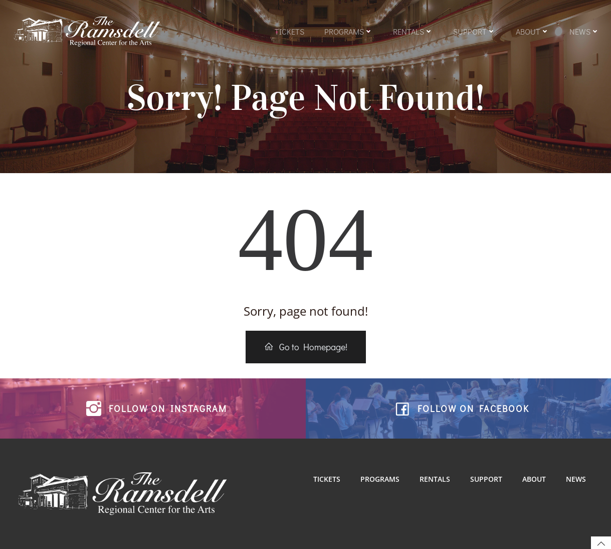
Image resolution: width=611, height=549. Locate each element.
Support (474, 31)
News (584, 31)
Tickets (289, 31)
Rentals (413, 31)
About (532, 31)
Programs (348, 31)
